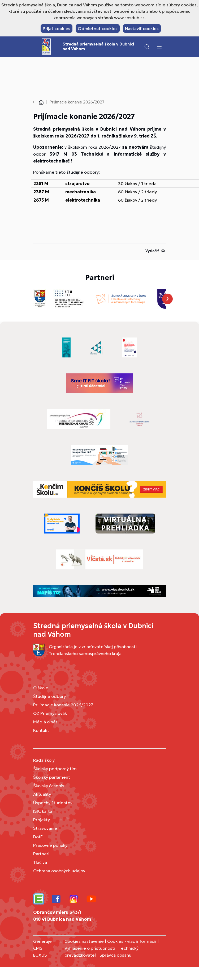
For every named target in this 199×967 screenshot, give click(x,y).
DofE (38, 836)
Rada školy (44, 760)
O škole (40, 687)
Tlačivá (40, 862)
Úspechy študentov (52, 802)
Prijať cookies (56, 28)
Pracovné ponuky (50, 845)
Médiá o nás (45, 721)
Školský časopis (48, 785)
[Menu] (159, 46)
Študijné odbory (49, 696)
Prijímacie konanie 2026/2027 (63, 704)
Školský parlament (51, 777)
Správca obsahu (115, 955)
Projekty (41, 819)
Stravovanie (45, 828)
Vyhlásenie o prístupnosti (89, 948)
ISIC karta (42, 811)
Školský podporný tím (55, 768)
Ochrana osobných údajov (59, 870)
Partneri (41, 853)
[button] (146, 46)
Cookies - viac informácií (131, 941)
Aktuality (42, 794)
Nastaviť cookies (142, 28)
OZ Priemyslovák (50, 713)
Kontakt (41, 730)
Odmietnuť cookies (98, 28)
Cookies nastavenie (84, 941)
